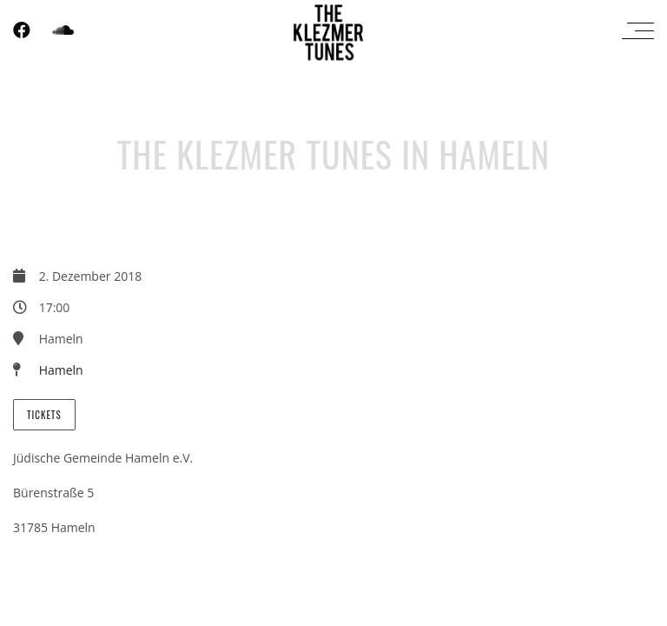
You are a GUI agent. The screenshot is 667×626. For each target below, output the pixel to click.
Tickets (44, 415)
